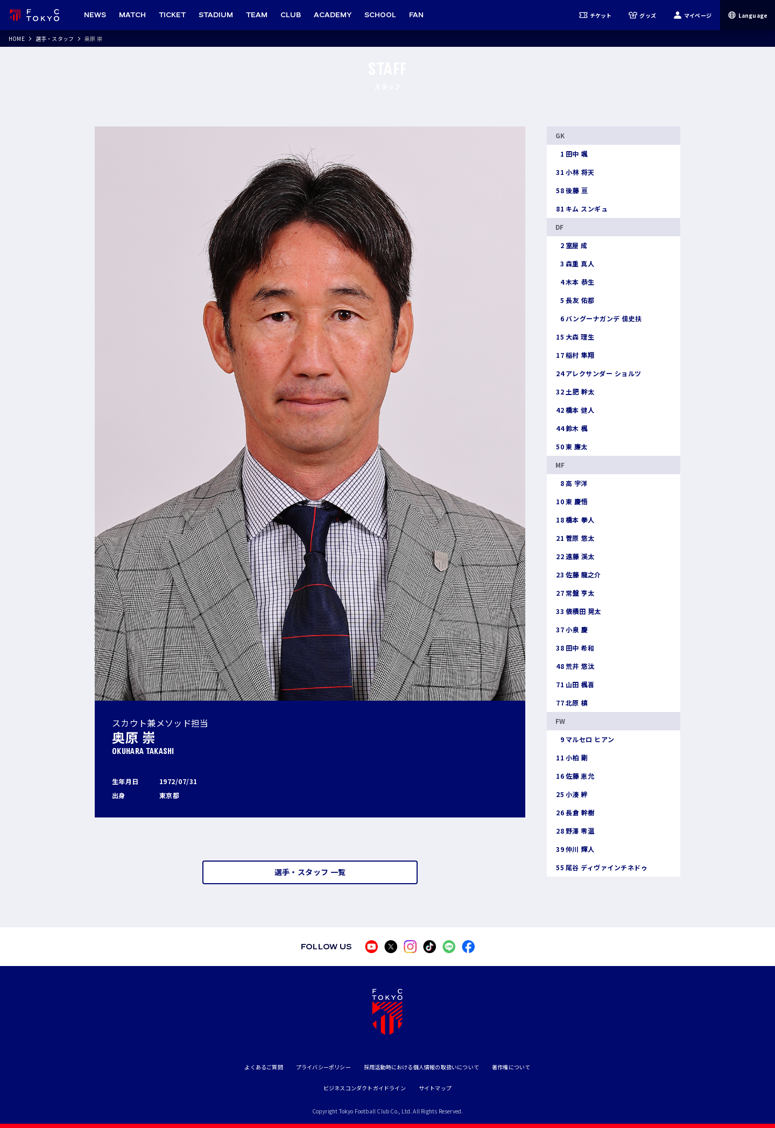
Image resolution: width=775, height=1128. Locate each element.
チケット (595, 15)
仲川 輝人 (574, 849)
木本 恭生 (574, 282)
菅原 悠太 (574, 538)
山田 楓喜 (574, 684)
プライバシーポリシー (323, 1067)
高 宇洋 (571, 483)
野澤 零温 (574, 831)
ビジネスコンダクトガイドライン (364, 1088)
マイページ (692, 15)
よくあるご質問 (263, 1067)
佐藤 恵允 (574, 776)
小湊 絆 (571, 794)
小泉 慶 (571, 629)
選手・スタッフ (55, 38)
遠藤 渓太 (574, 556)
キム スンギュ (581, 209)
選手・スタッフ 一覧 (310, 871)
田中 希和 (574, 648)
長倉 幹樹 (574, 812)
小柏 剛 (571, 758)
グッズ (642, 15)
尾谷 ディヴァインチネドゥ (601, 867)
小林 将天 (574, 172)
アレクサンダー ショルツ (598, 373)
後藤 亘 (571, 190)
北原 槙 (571, 703)
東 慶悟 (571, 501)
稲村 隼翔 (574, 355)
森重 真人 (574, 264)
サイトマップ (435, 1088)
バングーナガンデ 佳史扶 (598, 318)
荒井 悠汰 (574, 666)
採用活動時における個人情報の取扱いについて (421, 1067)
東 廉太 (571, 447)
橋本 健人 (574, 410)
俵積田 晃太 (578, 611)
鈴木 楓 (571, 428)
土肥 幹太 (574, 392)
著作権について (511, 1067)
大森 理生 (574, 337)
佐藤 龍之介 (578, 575)
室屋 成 (571, 245)
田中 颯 (571, 154)
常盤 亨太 (574, 593)
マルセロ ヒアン (585, 739)
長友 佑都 (574, 300)
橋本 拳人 (574, 520)
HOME (17, 38)
